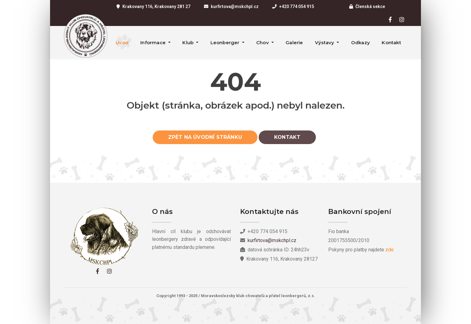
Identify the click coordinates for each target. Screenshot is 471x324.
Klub (188, 42)
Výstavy (325, 42)
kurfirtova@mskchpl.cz (235, 6)
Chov (263, 42)
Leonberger (225, 42)
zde (389, 250)
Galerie (294, 42)
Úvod (122, 42)
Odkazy (360, 42)
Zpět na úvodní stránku (205, 139)
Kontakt (391, 42)
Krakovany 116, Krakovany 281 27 (156, 6)
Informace (153, 42)
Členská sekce (370, 6)
